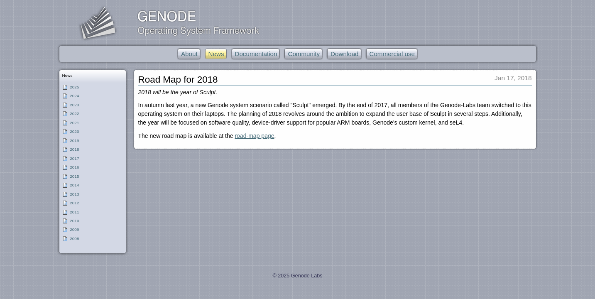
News (67, 75)
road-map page (254, 135)
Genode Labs (307, 276)
